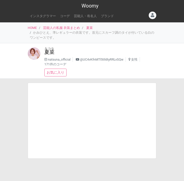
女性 (134, 59)
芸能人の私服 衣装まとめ (61, 28)
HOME (32, 28)
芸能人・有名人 (85, 16)
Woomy (89, 6)
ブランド (107, 16)
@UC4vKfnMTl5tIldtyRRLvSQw (101, 59)
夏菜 (89, 28)
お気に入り (55, 72)
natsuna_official (59, 59)
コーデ (65, 16)
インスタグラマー (43, 16)
